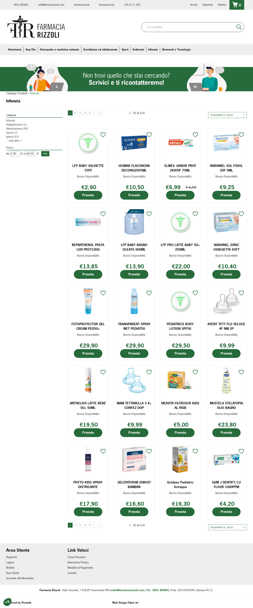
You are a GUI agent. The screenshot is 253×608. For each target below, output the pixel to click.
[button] (227, 115)
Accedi (193, 4)
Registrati (208, 4)
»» (99, 113)
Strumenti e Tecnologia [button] (176, 49)
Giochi (11, 133)
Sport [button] (125, 49)
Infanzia (10, 120)
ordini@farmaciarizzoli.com (127, 590)
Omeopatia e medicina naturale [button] (59, 49)
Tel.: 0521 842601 (157, 590)
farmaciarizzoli (81, 4)
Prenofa (26, 602)
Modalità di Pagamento (80, 567)
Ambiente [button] (138, 49)
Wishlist (222, 4)
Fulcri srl (133, 602)
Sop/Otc (30, 49)
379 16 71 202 (132, 4)
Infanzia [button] (153, 49)
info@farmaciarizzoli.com (51, 4)
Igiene (12, 137)
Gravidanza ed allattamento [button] (100, 49)
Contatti (72, 573)
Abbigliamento (16, 124)
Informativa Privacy (78, 562)
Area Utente (12, 573)
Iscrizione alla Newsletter (20, 578)
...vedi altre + (14, 140)
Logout (10, 562)
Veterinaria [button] (14, 49)
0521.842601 (21, 4)
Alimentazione (17, 128)
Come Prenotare (77, 557)
